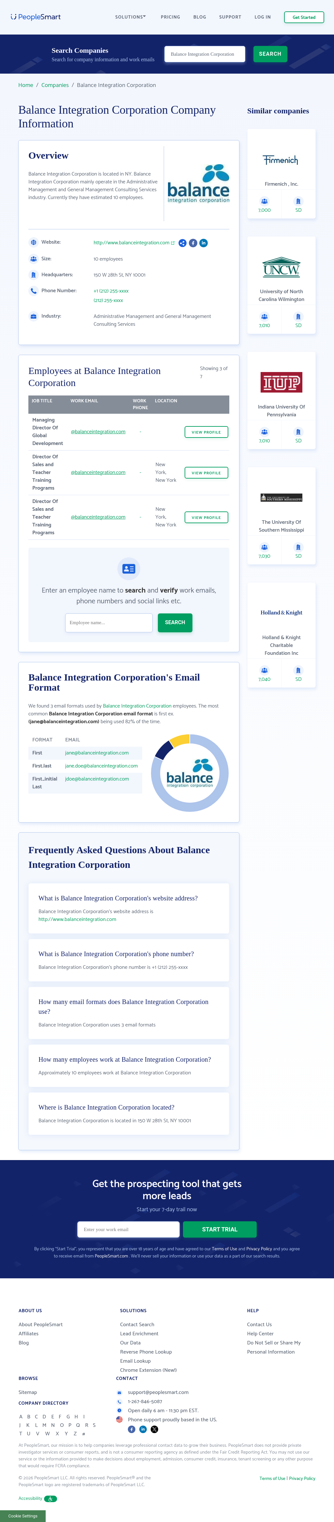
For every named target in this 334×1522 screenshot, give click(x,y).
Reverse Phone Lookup (146, 1352)
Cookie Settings (23, 1516)
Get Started (304, 18)
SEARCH (270, 54)
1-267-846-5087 (139, 1401)
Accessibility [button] (38, 1498)
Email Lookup (135, 1361)
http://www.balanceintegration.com (132, 243)
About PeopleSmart (41, 1324)
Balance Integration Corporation (137, 706)
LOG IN (263, 17)
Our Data (130, 1343)
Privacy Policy (259, 1249)
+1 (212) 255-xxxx (111, 291)
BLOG (199, 17)
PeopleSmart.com (111, 1256)
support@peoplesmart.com (152, 1392)
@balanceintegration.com (98, 431)
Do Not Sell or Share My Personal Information (274, 1348)
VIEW (206, 432)
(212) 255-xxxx (108, 301)
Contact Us (259, 1324)
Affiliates (28, 1333)
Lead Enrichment (139, 1333)
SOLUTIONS (130, 17)
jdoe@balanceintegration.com (97, 779)
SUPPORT (230, 17)
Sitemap (28, 1392)
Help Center (260, 1333)
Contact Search (137, 1324)
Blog (24, 1343)
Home (25, 85)
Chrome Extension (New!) (148, 1370)
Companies (55, 85)
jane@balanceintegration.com (97, 753)
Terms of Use (224, 1249)
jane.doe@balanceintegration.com (101, 766)
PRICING (170, 17)
